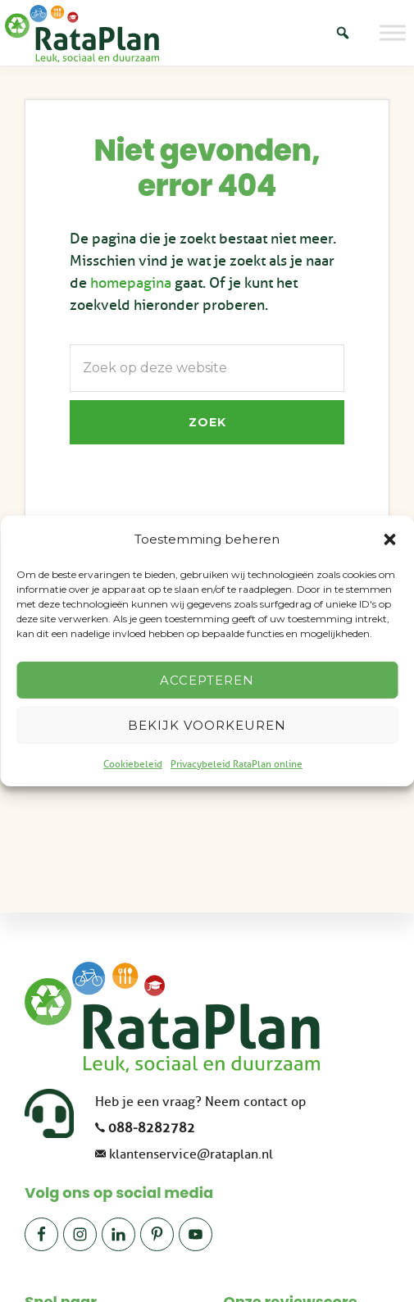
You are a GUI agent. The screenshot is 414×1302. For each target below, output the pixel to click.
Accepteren (207, 680)
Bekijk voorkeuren (207, 725)
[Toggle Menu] (393, 32)
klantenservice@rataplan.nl (191, 1154)
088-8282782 (151, 1128)
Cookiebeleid (132, 764)
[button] (389, 539)
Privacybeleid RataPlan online (237, 764)
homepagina (130, 283)
